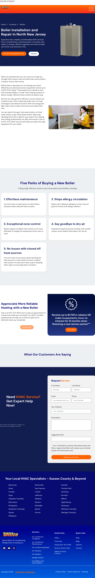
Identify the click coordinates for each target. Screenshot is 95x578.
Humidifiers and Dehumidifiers (38, 562)
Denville (64, 485)
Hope (11, 495)
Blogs (78, 541)
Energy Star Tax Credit (62, 545)
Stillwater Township (69, 509)
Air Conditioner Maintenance (38, 543)
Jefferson (38, 495)
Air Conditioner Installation (38, 538)
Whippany (13, 516)
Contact (79, 548)
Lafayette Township (16, 499)
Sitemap (85, 572)
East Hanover (40, 488)
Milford (64, 499)
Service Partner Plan (62, 548)
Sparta (37, 509)
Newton (38, 502)
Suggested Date (57, 435)
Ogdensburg (66, 502)
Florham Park (66, 488)
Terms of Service (74, 572)
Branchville (39, 485)
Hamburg (64, 492)
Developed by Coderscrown (25, 572)
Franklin (12, 492)
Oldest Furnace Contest (60, 552)
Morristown (13, 502)
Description (55, 417)
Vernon (37, 512)
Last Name (76, 385)
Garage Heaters (38, 558)
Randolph (38, 505)
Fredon (37, 492)
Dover (11, 488)
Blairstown (13, 485)
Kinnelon (64, 495)
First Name (55, 385)
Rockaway (65, 505)
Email (53, 396)
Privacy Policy (61, 572)
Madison (38, 499)
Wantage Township (68, 512)
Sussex (11, 512)
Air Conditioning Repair (40, 547)
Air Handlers (36, 554)
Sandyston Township (17, 509)
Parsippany (13, 505)
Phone (74, 396)
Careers (79, 545)
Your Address (56, 407)
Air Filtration (36, 551)
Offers (56, 538)
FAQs (78, 538)
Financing (58, 541)
